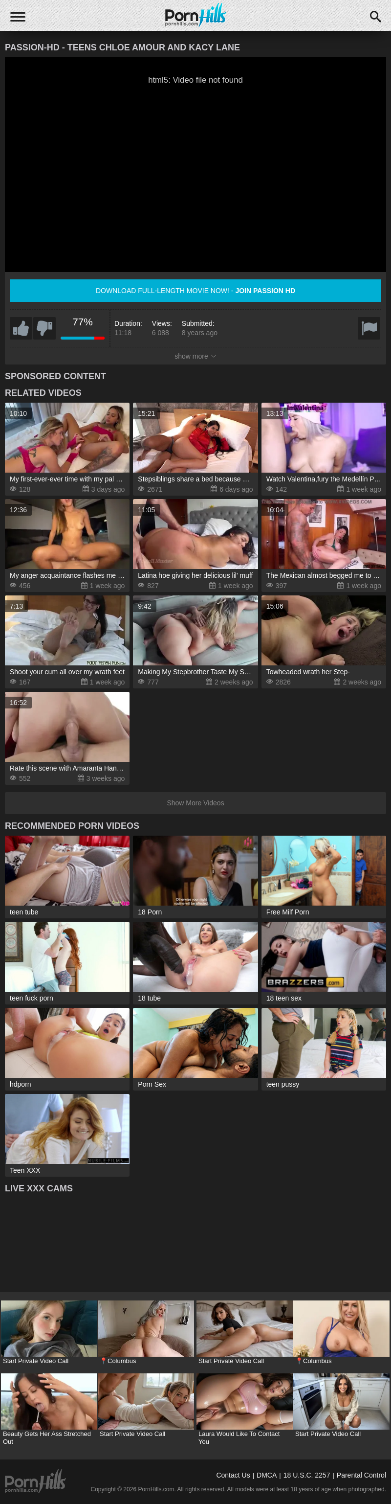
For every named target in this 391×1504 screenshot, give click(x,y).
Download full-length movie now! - (195, 291)
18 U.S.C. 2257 (306, 1475)
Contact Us (233, 1475)
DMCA (267, 1475)
